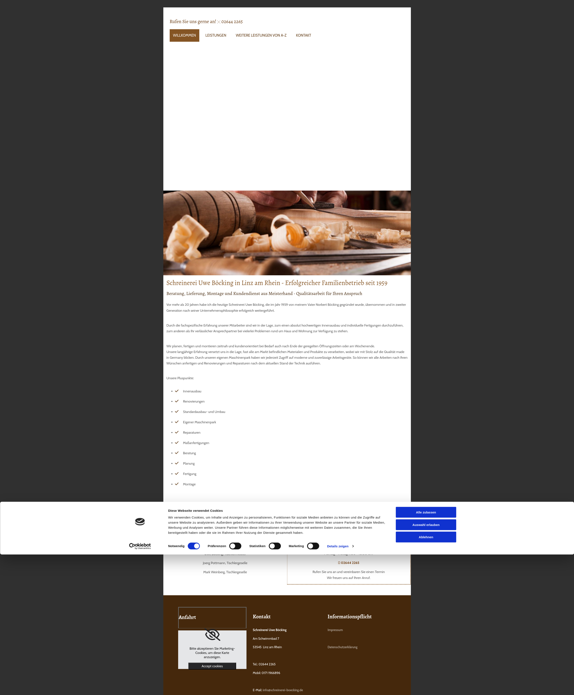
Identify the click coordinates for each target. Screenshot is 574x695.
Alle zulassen (426, 348)
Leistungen (215, 35)
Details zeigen (337, 381)
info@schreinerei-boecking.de (283, 690)
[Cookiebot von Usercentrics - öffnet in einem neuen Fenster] (139, 382)
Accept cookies (212, 666)
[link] (212, 634)
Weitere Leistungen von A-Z (261, 35)
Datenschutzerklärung (342, 647)
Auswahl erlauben (425, 360)
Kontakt (303, 35)
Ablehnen (426, 372)
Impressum (335, 630)
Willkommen (184, 35)
